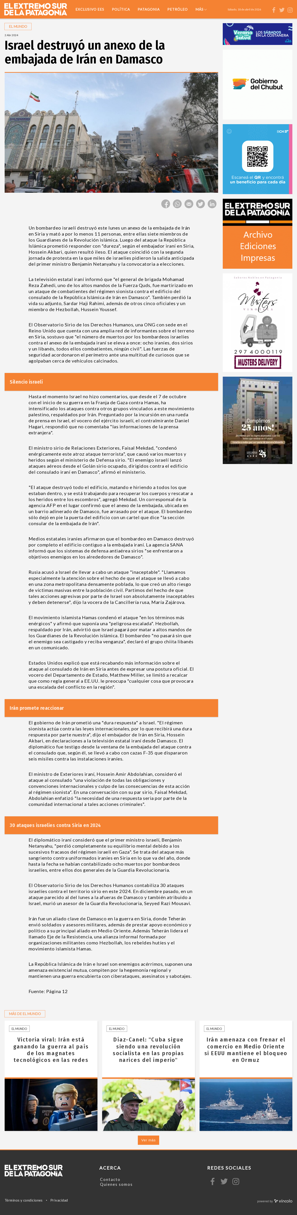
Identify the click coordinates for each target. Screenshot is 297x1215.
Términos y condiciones (24, 1200)
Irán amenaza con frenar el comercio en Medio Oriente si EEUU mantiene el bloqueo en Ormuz (245, 1049)
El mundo (19, 1029)
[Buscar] (266, 9)
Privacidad (59, 1200)
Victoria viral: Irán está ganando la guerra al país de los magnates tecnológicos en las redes (51, 1049)
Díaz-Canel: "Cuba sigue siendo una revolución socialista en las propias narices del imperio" (148, 1049)
